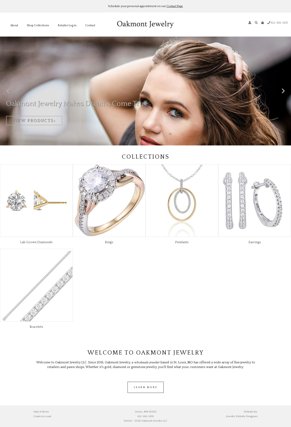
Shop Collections (38, 25)
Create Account (42, 416)
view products (33, 120)
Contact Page (175, 6)
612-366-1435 (277, 22)
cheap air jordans (158, 395)
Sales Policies (41, 411)
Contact (90, 25)
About (14, 25)
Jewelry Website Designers (242, 416)
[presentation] (8, 91)
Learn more (145, 387)
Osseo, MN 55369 (145, 411)
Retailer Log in (67, 25)
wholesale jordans (134, 395)
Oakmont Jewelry (145, 24)
